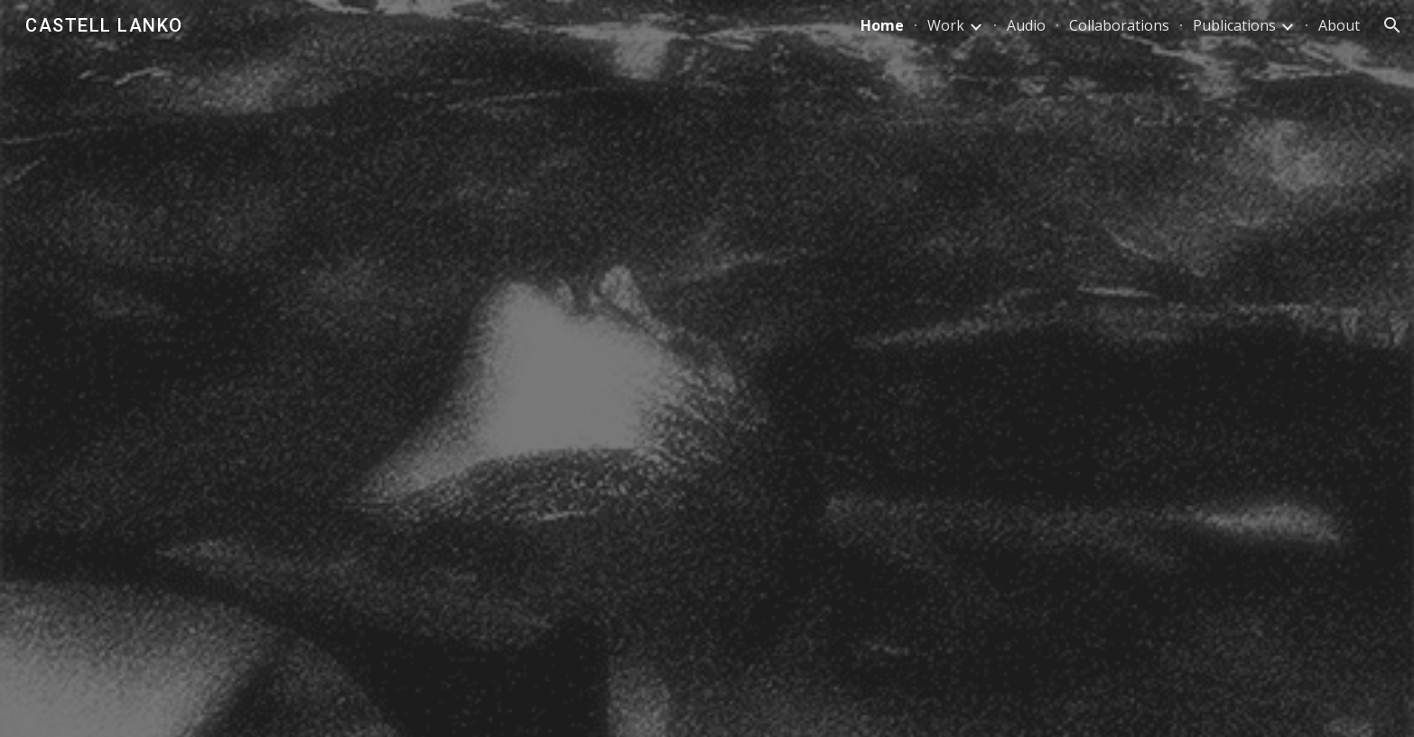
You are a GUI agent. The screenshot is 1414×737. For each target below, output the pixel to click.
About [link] (1339, 25)
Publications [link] (1234, 25)
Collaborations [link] (1119, 25)
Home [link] (882, 25)
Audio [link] (1026, 25)
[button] (1392, 25)
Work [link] (945, 25)
